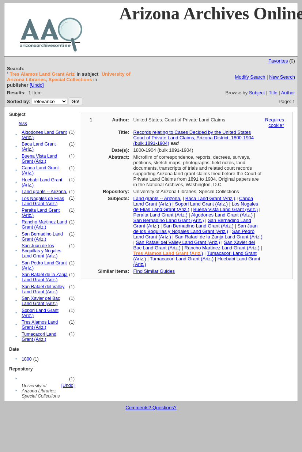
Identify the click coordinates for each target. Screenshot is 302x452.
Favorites (278, 61)
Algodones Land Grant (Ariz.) (222, 215)
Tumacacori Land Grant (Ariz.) (39, 337)
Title (273, 92)
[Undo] (37, 85)
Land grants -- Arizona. (44, 191)
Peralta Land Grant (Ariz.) (160, 215)
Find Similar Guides (154, 271)
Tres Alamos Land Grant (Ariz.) (40, 325)
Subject (257, 92)
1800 (26, 359)
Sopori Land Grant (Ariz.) (201, 204)
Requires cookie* (274, 122)
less (23, 123)
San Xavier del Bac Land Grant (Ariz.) (41, 301)
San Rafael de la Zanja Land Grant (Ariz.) (45, 277)
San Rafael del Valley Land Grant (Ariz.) (43, 289)
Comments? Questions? (150, 407)
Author (288, 92)
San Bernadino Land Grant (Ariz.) (42, 236)
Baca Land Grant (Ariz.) (210, 198)
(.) (168, 253)
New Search (282, 77)
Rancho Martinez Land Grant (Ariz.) (44, 224)
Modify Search (250, 77)
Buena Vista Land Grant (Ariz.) (39, 159)
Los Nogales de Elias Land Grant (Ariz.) (43, 201)
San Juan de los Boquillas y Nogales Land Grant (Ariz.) (41, 251)
